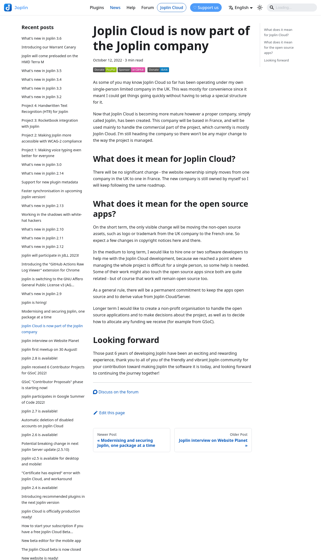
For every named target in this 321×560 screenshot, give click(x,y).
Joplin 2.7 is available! (39, 411)
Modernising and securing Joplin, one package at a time (53, 314)
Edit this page (109, 412)
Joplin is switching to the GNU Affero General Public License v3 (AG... (52, 281)
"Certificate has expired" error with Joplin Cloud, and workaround (51, 475)
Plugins (97, 7)
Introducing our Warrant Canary (49, 47)
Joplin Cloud (171, 7)
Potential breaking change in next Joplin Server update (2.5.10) (50, 446)
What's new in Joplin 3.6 (41, 38)
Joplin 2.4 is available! (39, 487)
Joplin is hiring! (34, 302)
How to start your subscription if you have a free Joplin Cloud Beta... (52, 528)
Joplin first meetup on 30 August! (49, 349)
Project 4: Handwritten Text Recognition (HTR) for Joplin (45, 108)
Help (130, 7)
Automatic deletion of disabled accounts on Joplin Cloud (47, 422)
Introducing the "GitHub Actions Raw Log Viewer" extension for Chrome (53, 267)
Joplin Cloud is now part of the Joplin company (52, 328)
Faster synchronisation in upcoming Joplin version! (52, 193)
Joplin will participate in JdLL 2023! (50, 255)
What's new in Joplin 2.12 (43, 246)
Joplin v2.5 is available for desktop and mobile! (50, 461)
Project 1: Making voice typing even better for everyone (51, 153)
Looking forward (276, 60)
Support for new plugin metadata (50, 182)
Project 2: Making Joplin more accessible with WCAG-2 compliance (52, 138)
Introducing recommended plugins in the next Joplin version (53, 499)
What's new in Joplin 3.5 (41, 70)
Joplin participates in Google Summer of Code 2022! (53, 399)
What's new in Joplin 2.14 (43, 173)
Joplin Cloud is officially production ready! (51, 514)
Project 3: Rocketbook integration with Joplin (50, 123)
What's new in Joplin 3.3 (41, 88)
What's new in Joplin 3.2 (41, 96)
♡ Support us (205, 7)
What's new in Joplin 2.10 (43, 229)
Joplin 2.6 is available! (39, 434)
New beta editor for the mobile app (51, 540)
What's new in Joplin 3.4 (41, 79)
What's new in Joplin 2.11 (43, 238)
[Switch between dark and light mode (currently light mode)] (260, 8)
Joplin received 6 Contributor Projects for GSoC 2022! (53, 370)
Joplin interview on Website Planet (50, 340)
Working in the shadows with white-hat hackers (52, 217)
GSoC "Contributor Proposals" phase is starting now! (52, 384)
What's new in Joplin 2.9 (41, 293)
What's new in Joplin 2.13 (43, 205)
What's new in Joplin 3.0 (41, 164)
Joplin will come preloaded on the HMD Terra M (50, 58)
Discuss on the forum (115, 392)
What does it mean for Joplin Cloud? (278, 32)
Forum (147, 7)
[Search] (292, 8)
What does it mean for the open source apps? (279, 47)
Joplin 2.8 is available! (39, 358)
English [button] (238, 7)
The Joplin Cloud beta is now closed (51, 549)
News (115, 7)
